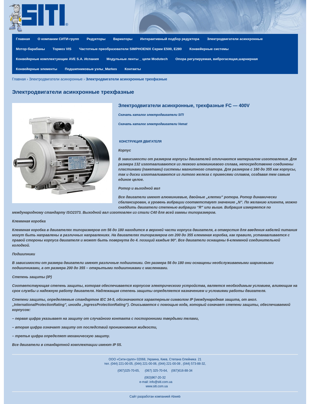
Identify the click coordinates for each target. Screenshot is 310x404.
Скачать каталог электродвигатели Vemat (152, 124)
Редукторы (96, 39)
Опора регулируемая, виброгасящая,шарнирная (216, 59)
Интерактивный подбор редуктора (169, 39)
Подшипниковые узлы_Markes (91, 69)
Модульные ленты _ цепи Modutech (137, 59)
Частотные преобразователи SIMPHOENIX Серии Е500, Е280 (130, 49)
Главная (23, 39)
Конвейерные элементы (36, 69)
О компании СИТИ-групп (58, 39)
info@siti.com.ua (160, 382)
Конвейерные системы (209, 49)
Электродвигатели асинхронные (235, 39)
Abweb (176, 396)
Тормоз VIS (62, 49)
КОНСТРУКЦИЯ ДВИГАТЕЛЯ (140, 141)
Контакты (133, 69)
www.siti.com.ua (157, 386)
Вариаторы (123, 39)
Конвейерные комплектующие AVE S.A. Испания (57, 59)
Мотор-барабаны (30, 49)
